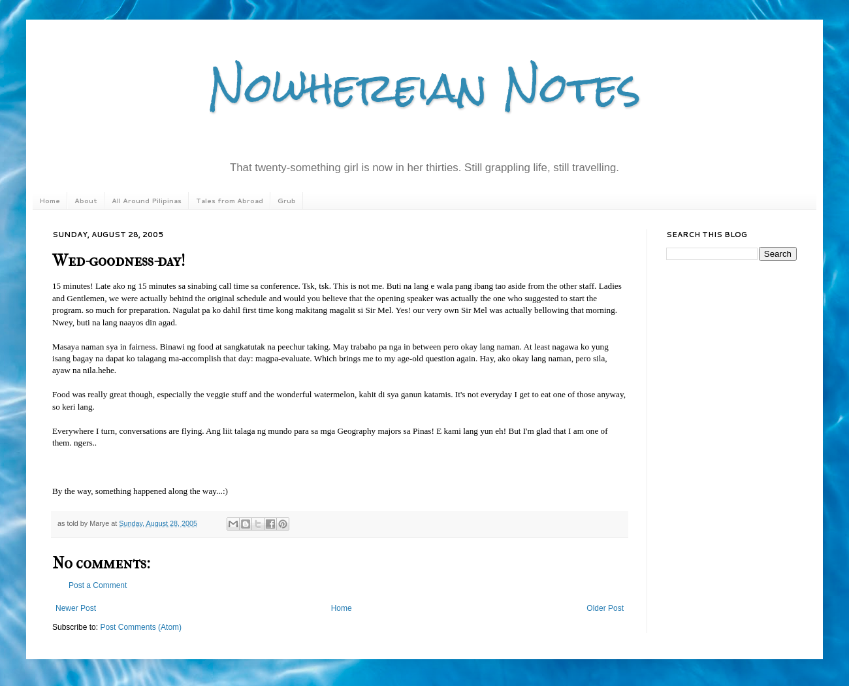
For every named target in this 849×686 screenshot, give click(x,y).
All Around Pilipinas (147, 200)
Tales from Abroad (229, 200)
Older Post (605, 608)
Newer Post (76, 608)
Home (49, 200)
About (85, 200)
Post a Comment (98, 585)
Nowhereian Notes (424, 87)
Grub (287, 200)
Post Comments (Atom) (141, 627)
